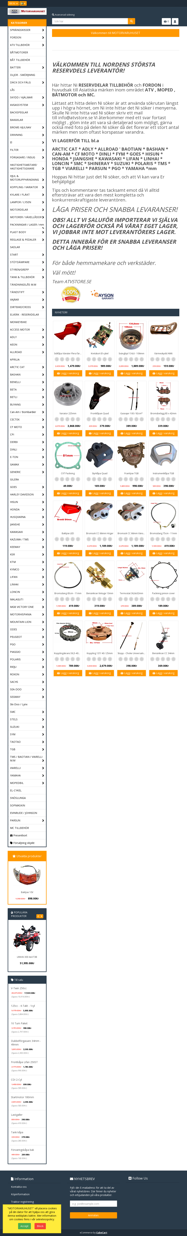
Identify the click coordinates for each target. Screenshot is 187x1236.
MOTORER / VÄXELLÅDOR (27, 217)
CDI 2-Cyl (16, 1079)
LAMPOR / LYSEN (27, 202)
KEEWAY (27, 547)
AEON (27, 345)
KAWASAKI (27, 532)
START (27, 255)
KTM (27, 562)
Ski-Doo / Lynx (18, 704)
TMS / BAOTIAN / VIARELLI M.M (27, 759)
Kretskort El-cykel (99, 353)
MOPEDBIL (27, 783)
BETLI (27, 397)
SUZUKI (27, 727)
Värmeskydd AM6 (163, 353)
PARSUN (27, 820)
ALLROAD (27, 352)
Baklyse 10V (27, 892)
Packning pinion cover (163, 593)
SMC (27, 712)
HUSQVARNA (27, 517)
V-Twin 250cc (19, 988)
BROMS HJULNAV (27, 127)
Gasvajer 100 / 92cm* (131, 413)
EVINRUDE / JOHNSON (23, 813)
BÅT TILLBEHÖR (20, 60)
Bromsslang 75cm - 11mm (163, 533)
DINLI (27, 450)
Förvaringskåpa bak (22, 1150)
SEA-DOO (27, 689)
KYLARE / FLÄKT (27, 195)
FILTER (27, 150)
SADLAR (15, 247)
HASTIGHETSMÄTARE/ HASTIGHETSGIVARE (27, 167)
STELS (27, 719)
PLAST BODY (27, 232)
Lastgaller (16, 1114)
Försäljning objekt (22, 843)
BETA (27, 390)
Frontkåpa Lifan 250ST (24, 1062)
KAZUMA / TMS (27, 539)
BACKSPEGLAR (19, 112)
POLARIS (27, 659)
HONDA (27, 510)
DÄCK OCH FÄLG (27, 82)
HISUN (27, 502)
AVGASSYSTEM (27, 105)
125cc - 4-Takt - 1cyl (23, 1005)
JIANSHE (27, 525)
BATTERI (27, 67)
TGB (27, 749)
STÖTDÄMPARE (27, 262)
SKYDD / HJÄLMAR (27, 97)
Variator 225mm (68, 413)
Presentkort (18, 835)
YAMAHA (27, 776)
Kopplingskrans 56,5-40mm (68, 653)
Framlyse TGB (131, 473)
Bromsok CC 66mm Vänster (132, 533)
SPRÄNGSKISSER (27, 30)
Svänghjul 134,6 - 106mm (131, 353)
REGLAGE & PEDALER (27, 240)
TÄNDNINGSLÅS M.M (23, 284)
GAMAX (27, 465)
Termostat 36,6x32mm (131, 593)
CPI (27, 435)
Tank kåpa (17, 1132)
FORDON (27, 37)
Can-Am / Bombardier (27, 412)
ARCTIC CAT (27, 367)
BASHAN (27, 375)
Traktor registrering (22, 1201)
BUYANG (27, 405)
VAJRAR (27, 300)
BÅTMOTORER (19, 52)
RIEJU (27, 667)
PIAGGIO (27, 652)
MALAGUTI (27, 599)
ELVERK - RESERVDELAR (24, 314)
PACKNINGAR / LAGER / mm (27, 225)
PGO (27, 644)
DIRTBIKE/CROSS (27, 307)
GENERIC (27, 472)
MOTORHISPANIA (27, 614)
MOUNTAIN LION (27, 622)
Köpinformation (20, 1194)
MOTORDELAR (27, 210)
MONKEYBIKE (18, 322)
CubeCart (101, 1232)
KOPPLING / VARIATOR (27, 187)
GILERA (14, 479)
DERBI (27, 442)
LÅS (12, 90)
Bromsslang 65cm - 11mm (67, 593)
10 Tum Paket (19, 1023)
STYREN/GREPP (27, 270)
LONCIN (27, 592)
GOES (27, 487)
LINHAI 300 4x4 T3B (27, 956)
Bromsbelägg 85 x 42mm (163, 413)
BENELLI (27, 382)
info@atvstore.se (75, 117)
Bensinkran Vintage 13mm (99, 593)
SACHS (27, 682)
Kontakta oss (19, 1186)
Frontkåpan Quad (100, 413)
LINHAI (27, 584)
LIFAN (27, 577)
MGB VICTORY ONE (27, 607)
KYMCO (27, 569)
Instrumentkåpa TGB (163, 473)
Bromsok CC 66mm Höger (99, 533)
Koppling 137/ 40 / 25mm (100, 653)
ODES (27, 629)
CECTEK (27, 420)
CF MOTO (27, 427)
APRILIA (15, 359)
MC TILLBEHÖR (19, 828)
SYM (27, 734)
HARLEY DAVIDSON (27, 495)
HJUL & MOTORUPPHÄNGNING (27, 178)
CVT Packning (68, 473)
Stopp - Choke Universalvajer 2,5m (132, 653)
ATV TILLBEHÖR (27, 45)
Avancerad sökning (63, 14)
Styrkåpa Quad (99, 473)
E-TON (27, 457)
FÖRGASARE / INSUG (27, 157)
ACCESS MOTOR (27, 330)
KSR (27, 554)
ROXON (27, 674)
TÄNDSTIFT (27, 292)
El (27, 142)
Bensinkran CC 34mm (163, 653)
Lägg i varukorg (68, 373)
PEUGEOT (27, 637)
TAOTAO (27, 742)
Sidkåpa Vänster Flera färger (68, 353)
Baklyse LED (68, 533)
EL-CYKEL (16, 790)
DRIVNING (27, 135)
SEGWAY (27, 697)
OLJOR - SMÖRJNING (22, 75)
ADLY (27, 337)
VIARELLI (27, 768)
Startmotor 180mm (22, 1097)
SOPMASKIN (17, 805)
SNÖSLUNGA (18, 798)
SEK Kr (13, 3)
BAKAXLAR (16, 120)
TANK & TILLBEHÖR (27, 277)
